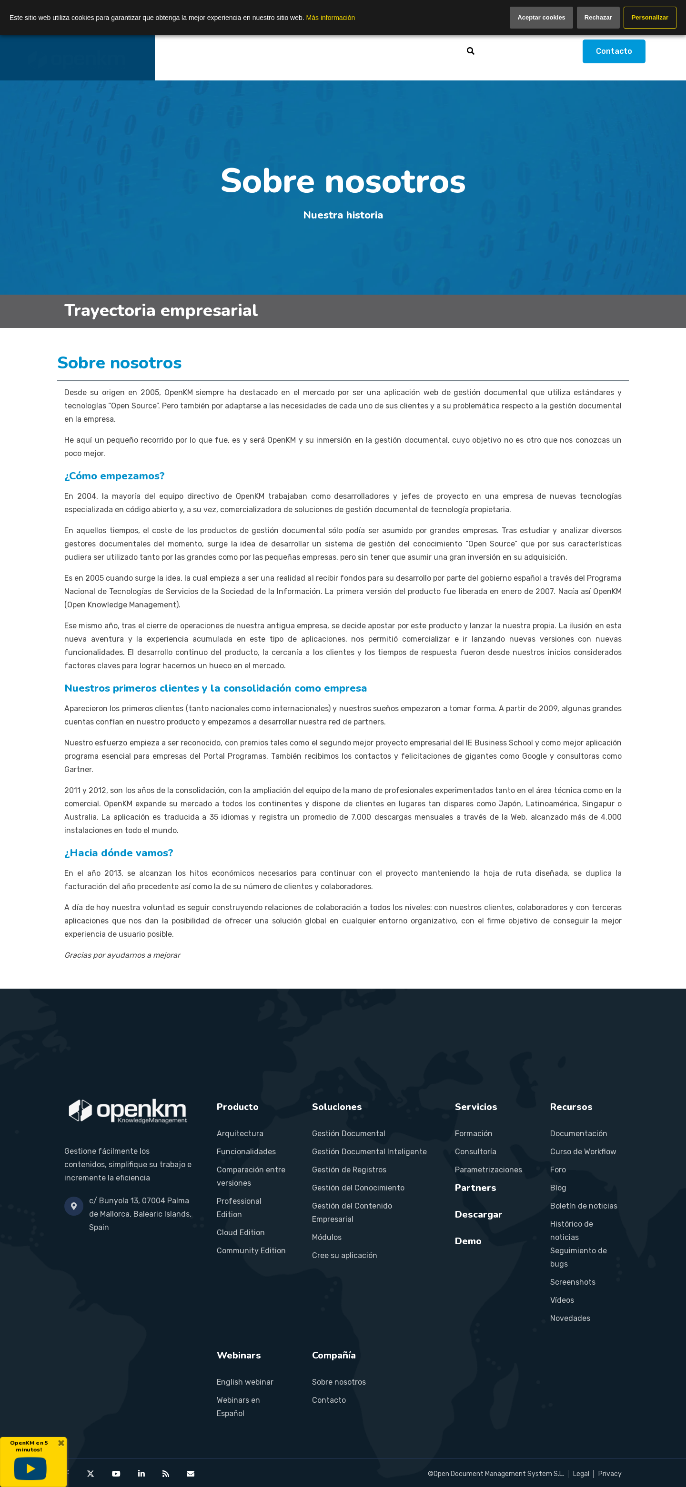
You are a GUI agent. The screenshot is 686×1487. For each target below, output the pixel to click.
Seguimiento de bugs (578, 1257)
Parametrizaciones (488, 1169)
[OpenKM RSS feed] (165, 1473)
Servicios (329, 51)
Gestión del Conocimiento (358, 1187)
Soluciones (276, 51)
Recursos (438, 51)
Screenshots (572, 1282)
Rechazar (598, 17)
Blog (558, 1187)
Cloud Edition (241, 1232)
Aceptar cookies (541, 17)
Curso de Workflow (583, 1151)
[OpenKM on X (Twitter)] (90, 1473)
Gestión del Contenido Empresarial (352, 1212)
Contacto (614, 51)
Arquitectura (240, 1133)
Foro (558, 1169)
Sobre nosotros (339, 1382)
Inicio (179, 51)
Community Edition (251, 1250)
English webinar (245, 1382)
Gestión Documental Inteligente (369, 1151)
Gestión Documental (348, 1133)
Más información (330, 17)
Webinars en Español (238, 1407)
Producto (222, 51)
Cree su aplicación (344, 1255)
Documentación (578, 1133)
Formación (474, 1133)
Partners (381, 51)
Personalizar (650, 17)
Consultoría (475, 1151)
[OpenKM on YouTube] (116, 1473)
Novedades (570, 1318)
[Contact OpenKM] (190, 1473)
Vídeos (562, 1300)
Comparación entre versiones (251, 1176)
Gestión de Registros (349, 1169)
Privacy (610, 1474)
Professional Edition (239, 1208)
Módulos (327, 1237)
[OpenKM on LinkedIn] (141, 1473)
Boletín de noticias (583, 1205)
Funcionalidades (246, 1151)
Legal (581, 1474)
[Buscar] (470, 51)
